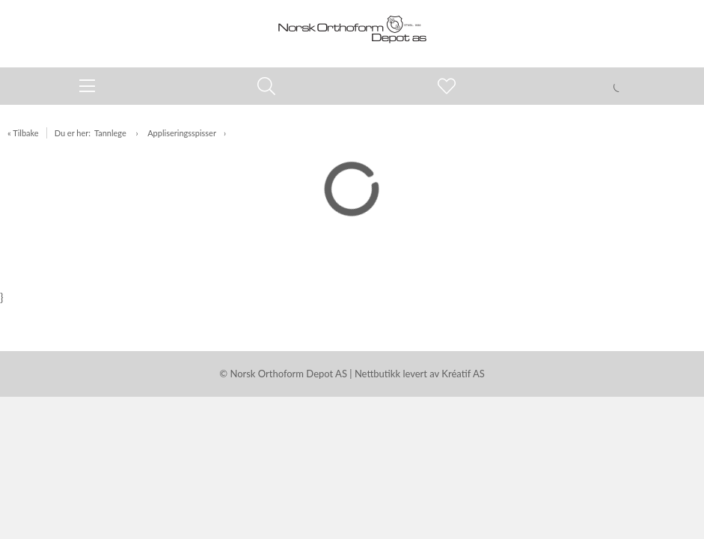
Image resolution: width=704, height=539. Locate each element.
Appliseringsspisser (181, 133)
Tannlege (111, 133)
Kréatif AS (462, 374)
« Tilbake (23, 133)
